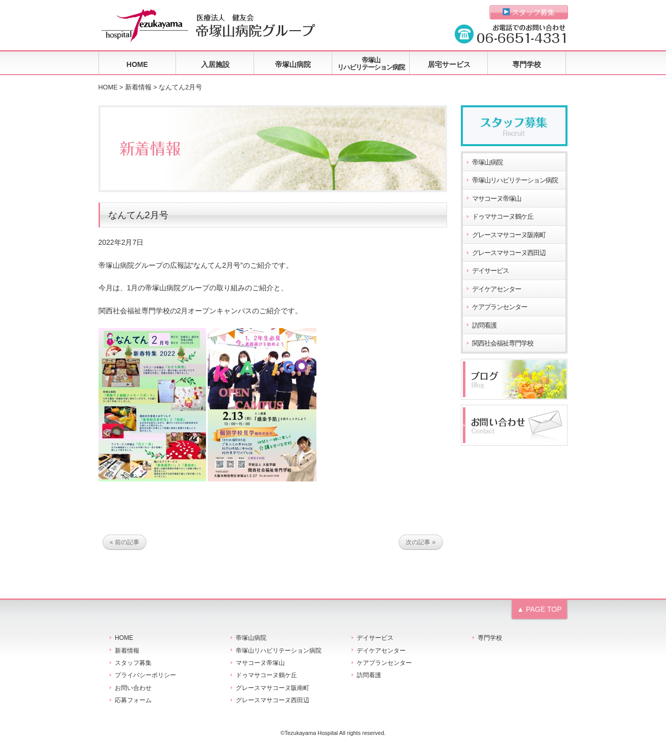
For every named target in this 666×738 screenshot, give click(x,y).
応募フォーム (133, 700)
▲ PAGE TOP (539, 609)
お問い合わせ (133, 687)
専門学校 (526, 64)
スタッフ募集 (529, 12)
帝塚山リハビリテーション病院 (371, 63)
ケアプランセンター (499, 307)
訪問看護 (484, 325)
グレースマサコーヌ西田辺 (509, 253)
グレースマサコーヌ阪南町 (509, 235)
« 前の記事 (124, 542)
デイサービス (490, 270)
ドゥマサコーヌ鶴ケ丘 (502, 216)
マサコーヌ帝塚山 (496, 198)
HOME (137, 64)
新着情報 (138, 87)
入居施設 (215, 64)
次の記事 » (420, 542)
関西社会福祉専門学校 (502, 343)
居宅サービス (449, 64)
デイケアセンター (496, 289)
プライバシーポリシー (145, 675)
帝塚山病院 (293, 64)
